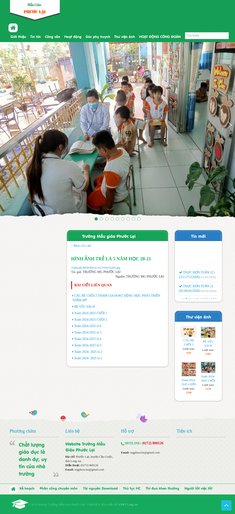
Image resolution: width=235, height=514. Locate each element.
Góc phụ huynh (98, 36)
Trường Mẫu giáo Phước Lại (109, 236)
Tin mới (198, 236)
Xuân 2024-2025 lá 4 (87, 339)
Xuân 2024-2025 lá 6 (87, 326)
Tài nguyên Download (100, 488)
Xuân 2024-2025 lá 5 (87, 332)
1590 (188, 392)
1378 (208, 389)
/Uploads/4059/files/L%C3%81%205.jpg (95, 267)
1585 (208, 354)
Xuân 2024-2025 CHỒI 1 (90, 313)
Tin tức (35, 36)
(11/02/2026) (208, 278)
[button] (17, 130)
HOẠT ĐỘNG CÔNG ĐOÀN (160, 36)
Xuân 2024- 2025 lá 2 (88, 351)
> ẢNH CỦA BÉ (81, 245)
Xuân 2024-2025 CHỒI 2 (90, 319)
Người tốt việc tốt (198, 488)
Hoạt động (72, 36)
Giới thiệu (18, 36)
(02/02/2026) (208, 292)
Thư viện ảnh (124, 36)
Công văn (52, 36)
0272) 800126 (153, 443)
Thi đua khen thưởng (162, 488)
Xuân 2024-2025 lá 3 (87, 345)
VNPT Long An (127, 504)
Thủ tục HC (131, 488)
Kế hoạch (27, 488)
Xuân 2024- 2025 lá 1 (88, 358)
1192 (188, 352)
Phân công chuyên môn (59, 488)
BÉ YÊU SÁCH (84, 306)
